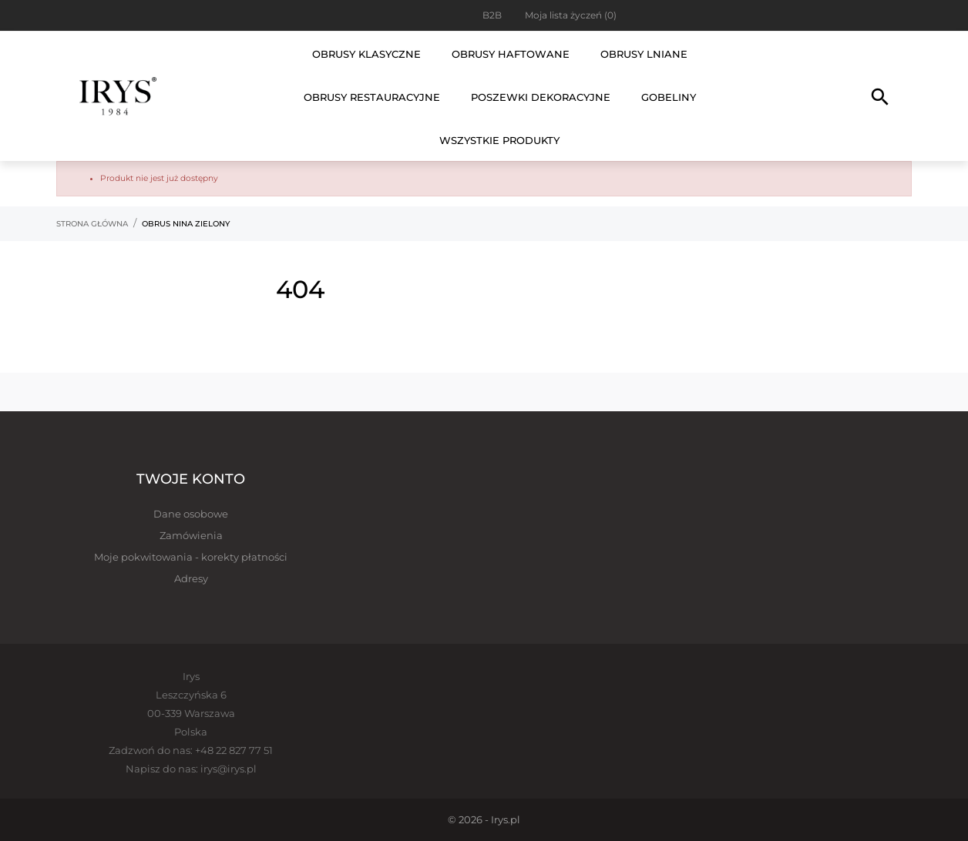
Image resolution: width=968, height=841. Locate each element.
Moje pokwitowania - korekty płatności (190, 557)
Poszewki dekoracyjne (540, 97)
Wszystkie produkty (499, 140)
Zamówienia (191, 535)
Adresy (191, 578)
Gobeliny (668, 97)
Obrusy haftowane (511, 54)
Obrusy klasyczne (366, 54)
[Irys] (118, 96)
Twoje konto (190, 479)
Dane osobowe (190, 514)
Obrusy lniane (643, 54)
